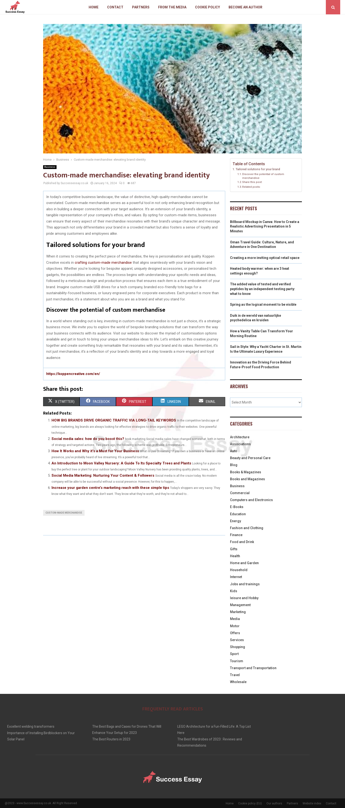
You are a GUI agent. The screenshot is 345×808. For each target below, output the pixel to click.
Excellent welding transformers (30, 726)
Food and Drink (242, 542)
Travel (235, 675)
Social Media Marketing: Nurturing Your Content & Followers (103, 475)
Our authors (274, 803)
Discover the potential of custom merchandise (263, 176)
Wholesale (238, 682)
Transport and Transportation (253, 668)
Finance (236, 535)
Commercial (240, 493)
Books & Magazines (245, 472)
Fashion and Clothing (246, 528)
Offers (235, 633)
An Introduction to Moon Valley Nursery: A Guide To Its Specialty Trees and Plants (121, 463)
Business (49, 167)
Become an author (245, 7)
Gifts (233, 549)
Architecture (239, 437)
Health (235, 556)
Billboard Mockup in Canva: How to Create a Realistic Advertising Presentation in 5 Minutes (264, 226)
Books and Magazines (247, 479)
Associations (240, 444)
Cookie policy (207, 7)
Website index (312, 803)
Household (238, 570)
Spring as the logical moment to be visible (263, 304)
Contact (115, 7)
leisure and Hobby (244, 598)
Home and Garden (244, 563)
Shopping (237, 647)
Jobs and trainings (245, 584)
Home (93, 7)
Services (237, 640)
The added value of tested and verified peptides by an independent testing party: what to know (262, 288)
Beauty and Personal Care (250, 458)
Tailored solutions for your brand (258, 169)
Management (240, 605)
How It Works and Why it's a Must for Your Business (95, 451)
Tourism (236, 661)
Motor (235, 626)
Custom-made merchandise (64, 512)
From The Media (172, 7)
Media (235, 619)
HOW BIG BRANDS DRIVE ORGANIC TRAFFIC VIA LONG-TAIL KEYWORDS (114, 420)
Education (238, 514)
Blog (233, 465)
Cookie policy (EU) (250, 803)
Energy (235, 521)
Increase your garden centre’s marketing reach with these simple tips (110, 488)
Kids (233, 591)
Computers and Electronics (251, 500)
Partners (141, 7)
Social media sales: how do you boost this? (88, 439)
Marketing (238, 612)
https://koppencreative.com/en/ (73, 374)
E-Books (236, 507)
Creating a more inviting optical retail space (264, 258)
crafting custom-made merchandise (103, 262)
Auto (233, 451)
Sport (234, 654)
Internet (236, 577)
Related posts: (251, 186)
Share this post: (252, 182)
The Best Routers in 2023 (111, 739)
